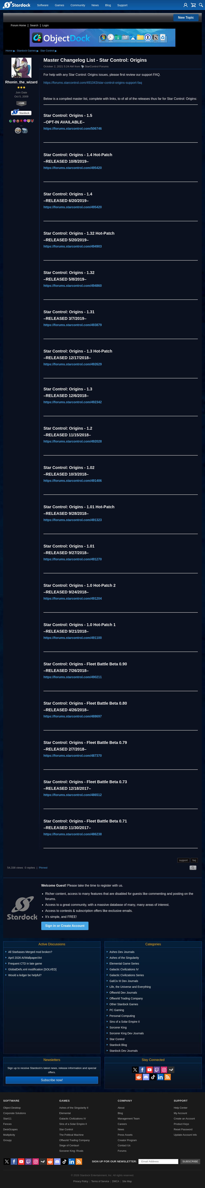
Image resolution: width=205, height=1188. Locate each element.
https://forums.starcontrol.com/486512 (72, 795)
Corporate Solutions (14, 1113)
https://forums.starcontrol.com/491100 (72, 637)
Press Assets (125, 1134)
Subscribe (190, 1161)
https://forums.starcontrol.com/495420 (72, 168)
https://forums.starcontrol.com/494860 (72, 285)
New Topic (186, 17)
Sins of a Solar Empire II (73, 1123)
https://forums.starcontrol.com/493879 (72, 325)
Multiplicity (9, 1134)
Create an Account (184, 1118)
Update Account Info (185, 1134)
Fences (7, 1123)
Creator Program (127, 1140)
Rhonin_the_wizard (21, 82)
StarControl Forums (95, 66)
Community (77, 5)
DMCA (115, 1181)
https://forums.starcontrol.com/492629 (72, 364)
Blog (108, 5)
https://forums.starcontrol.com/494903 (72, 246)
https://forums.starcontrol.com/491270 (72, 559)
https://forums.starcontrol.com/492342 (72, 402)
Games (59, 5)
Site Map (127, 1181)
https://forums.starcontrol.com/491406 (72, 480)
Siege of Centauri (69, 1145)
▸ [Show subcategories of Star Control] (56, 50)
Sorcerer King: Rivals (71, 1150)
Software (42, 5)
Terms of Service (100, 1181)
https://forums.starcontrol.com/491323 (72, 520)
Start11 (7, 1118)
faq (194, 860)
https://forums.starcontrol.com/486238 (72, 834)
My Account (180, 1113)
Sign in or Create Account (64, 925)
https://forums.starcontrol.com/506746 (72, 128)
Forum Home (18, 25)
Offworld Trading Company (74, 1140)
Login (45, 25)
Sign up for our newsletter (114, 1161)
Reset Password (183, 1129)
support (183, 860)
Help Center (180, 1107)
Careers (122, 1123)
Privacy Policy (80, 1181)
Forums (122, 1150)
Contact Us (124, 1145)
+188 (21, 103)
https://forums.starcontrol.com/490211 (72, 677)
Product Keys (181, 1123)
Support (122, 5)
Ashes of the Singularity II (73, 1107)
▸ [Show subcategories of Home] (14, 50)
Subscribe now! (52, 1080)
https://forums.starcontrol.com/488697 (72, 716)
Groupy (7, 1140)
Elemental (65, 1113)
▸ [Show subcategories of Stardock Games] (38, 50)
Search (34, 25)
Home (9, 50)
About (121, 1107)
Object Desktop (12, 1107)
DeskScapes (10, 1129)
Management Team (129, 1118)
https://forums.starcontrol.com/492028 (72, 441)
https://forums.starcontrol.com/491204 (72, 598)
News (95, 5)
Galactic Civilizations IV (72, 1118)
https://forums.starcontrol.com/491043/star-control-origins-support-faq (92, 82)
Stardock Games (26, 50)
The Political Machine (71, 1134)
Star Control (47, 50)
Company (125, 1100)
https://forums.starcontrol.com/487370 (72, 755)
